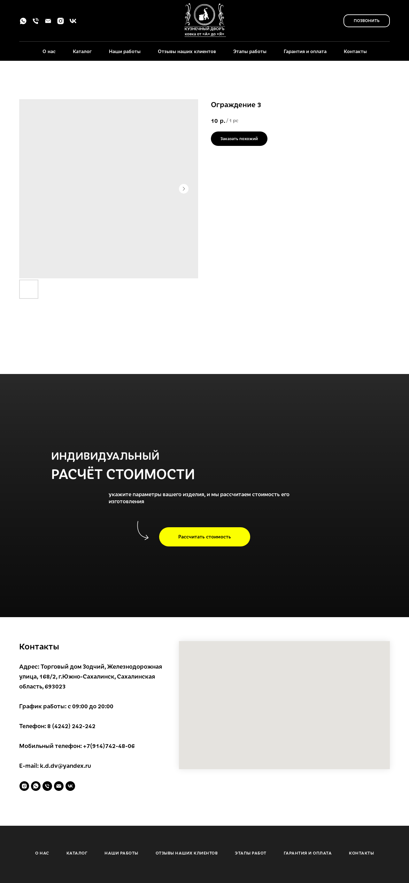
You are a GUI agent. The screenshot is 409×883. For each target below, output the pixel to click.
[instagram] (61, 23)
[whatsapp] (23, 23)
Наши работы (125, 51)
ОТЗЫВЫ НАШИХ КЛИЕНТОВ (187, 852)
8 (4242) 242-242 (71, 725)
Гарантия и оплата (305, 51)
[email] (48, 23)
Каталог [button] (82, 51)
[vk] (73, 23)
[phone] (36, 23)
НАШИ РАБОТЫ (121, 852)
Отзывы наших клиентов (187, 51)
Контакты (355, 51)
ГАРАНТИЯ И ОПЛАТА (308, 852)
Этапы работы (249, 51)
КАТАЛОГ (77, 852)
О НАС (42, 852)
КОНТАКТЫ (361, 852)
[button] (204, 536)
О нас (49, 51)
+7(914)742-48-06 (109, 745)
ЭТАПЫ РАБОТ (250, 852)
